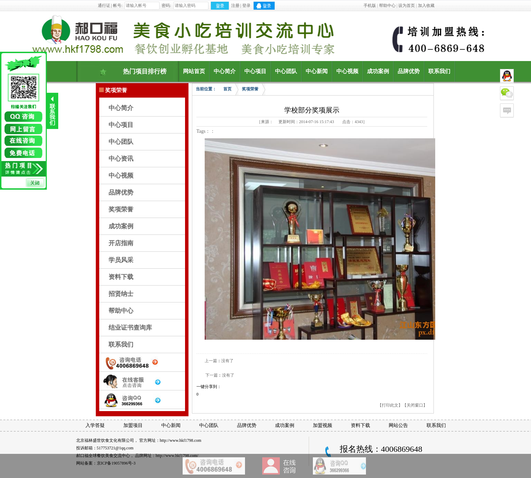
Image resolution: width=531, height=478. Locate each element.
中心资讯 (121, 158)
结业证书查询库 (130, 327)
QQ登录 (264, 5)
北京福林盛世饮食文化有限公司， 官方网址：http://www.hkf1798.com (139, 440)
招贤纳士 (121, 293)
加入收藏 (426, 5)
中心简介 (121, 107)
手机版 (370, 5)
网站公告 (398, 425)
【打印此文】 (390, 405)
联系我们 (121, 344)
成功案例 (121, 226)
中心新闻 (171, 425)
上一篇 (211, 360)
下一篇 (211, 375)
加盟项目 (133, 425)
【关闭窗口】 (414, 405)
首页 (227, 89)
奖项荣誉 (121, 209)
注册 (235, 5)
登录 (246, 5)
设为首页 (406, 5)
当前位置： (206, 89)
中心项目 (121, 124)
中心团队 (121, 141)
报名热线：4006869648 (381, 449)
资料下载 (121, 276)
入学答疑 (95, 425)
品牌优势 (121, 192)
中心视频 (121, 175)
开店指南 (121, 243)
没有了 (227, 360)
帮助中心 (387, 5)
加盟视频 (322, 425)
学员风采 (121, 260)
